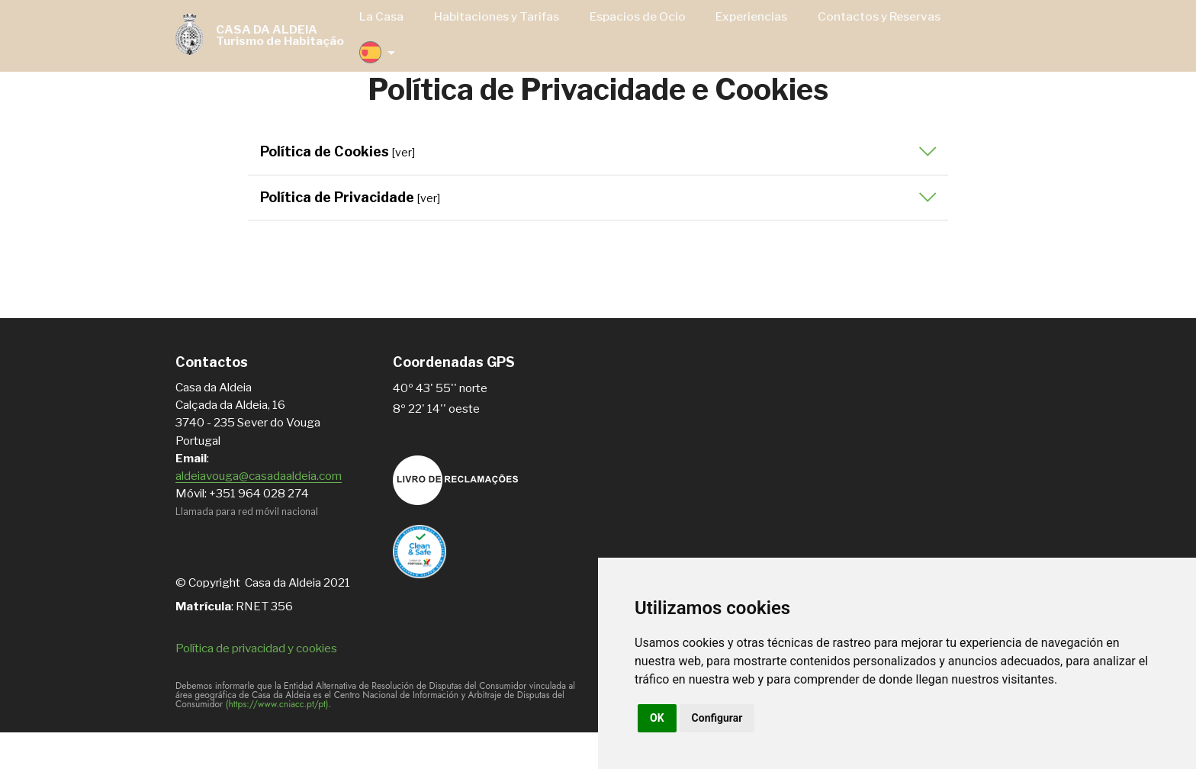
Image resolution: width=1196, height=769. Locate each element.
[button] (598, 152)
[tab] (598, 152)
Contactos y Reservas (879, 16)
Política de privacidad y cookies (256, 666)
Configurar (717, 718)
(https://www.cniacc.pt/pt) (277, 722)
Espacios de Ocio (638, 16)
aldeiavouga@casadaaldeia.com (258, 475)
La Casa (381, 16)
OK (657, 718)
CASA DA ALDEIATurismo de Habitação (280, 35)
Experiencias (751, 16)
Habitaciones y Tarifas (496, 16)
